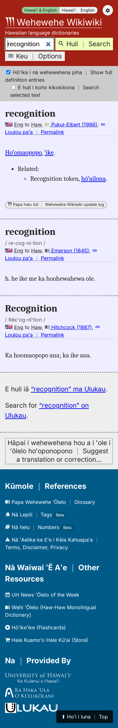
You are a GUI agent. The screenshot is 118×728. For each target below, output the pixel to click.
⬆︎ (84, 717)
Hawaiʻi (69, 10)
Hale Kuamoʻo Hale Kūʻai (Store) (46, 640)
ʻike (49, 152)
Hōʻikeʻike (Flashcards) (35, 627)
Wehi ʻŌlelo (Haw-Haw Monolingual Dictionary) (50, 611)
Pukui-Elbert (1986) (71, 124)
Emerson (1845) (67, 250)
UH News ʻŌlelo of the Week (42, 595)
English (88, 10)
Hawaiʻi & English (40, 10)
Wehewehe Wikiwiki (53, 22)
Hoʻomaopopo (23, 152)
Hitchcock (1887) (68, 327)
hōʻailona (93, 178)
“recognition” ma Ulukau (68, 389)
